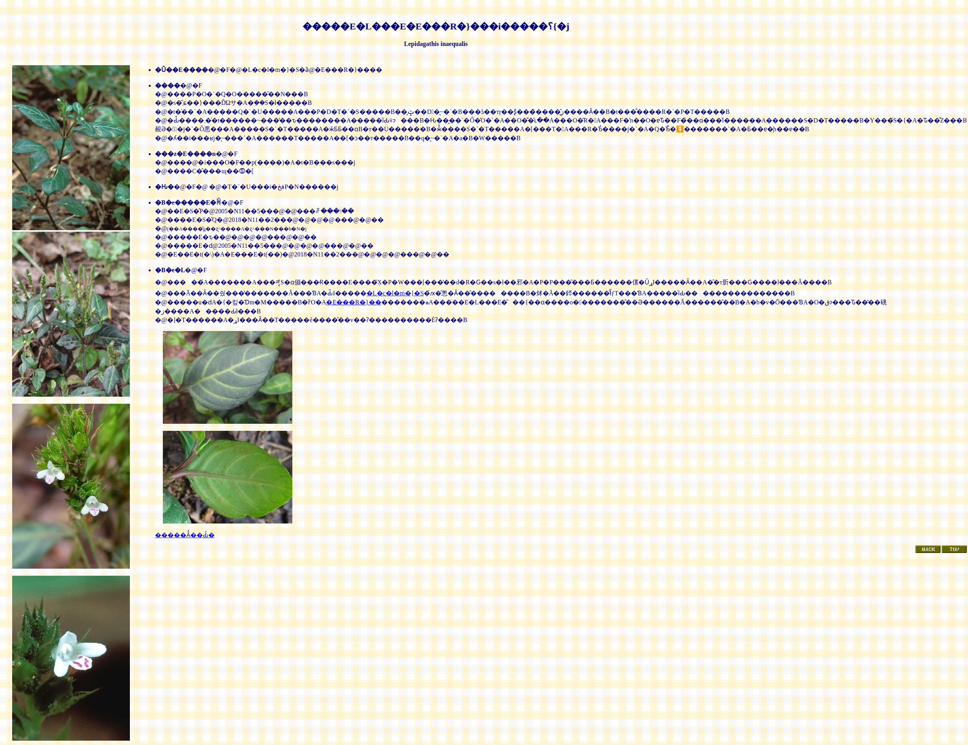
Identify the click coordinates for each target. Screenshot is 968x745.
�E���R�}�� (353, 302)
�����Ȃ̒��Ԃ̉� (185, 535)
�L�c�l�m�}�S (395, 293)
